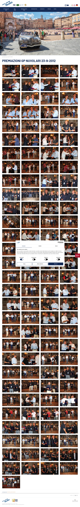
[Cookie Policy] (13, 504)
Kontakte (43, 8)
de (77, 5)
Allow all (55, 263)
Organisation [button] (34, 8)
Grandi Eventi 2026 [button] (24, 8)
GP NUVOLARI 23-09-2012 (11, 492)
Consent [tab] (23, 245)
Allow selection (40, 263)
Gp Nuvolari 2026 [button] (6, 8)
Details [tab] (40, 245)
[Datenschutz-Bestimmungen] (6, 504)
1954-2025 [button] (15, 8)
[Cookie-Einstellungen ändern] (20, 504)
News (55, 8)
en (74, 5)
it (72, 5)
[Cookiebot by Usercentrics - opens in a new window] (58, 242)
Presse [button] (49, 8)
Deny (24, 263)
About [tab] (56, 245)
